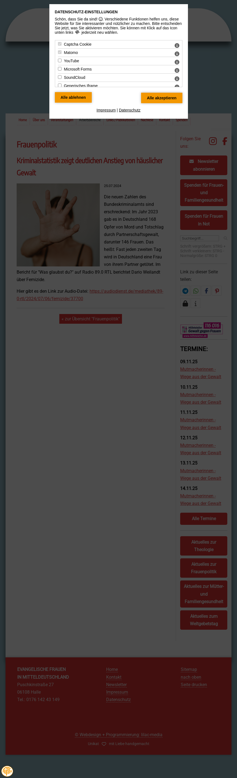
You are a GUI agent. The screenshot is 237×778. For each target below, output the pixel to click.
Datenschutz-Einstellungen (86, 12)
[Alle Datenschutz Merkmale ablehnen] (73, 97)
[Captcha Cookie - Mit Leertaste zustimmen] (60, 44)
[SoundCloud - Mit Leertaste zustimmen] (60, 77)
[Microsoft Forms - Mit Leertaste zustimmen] (60, 69)
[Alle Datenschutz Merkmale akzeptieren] (161, 98)
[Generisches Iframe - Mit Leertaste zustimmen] (60, 85)
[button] (7, 771)
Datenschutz (130, 110)
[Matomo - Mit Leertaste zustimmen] (60, 52)
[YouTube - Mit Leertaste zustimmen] (60, 60)
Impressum (106, 110)
